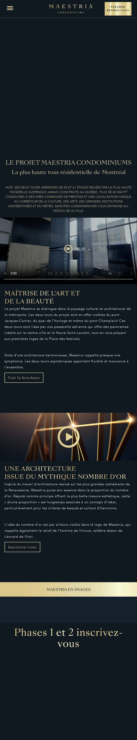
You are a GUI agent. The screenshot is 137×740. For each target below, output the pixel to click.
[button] (10, 8)
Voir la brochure (24, 378)
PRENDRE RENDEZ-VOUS (118, 9)
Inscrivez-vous (22, 547)
